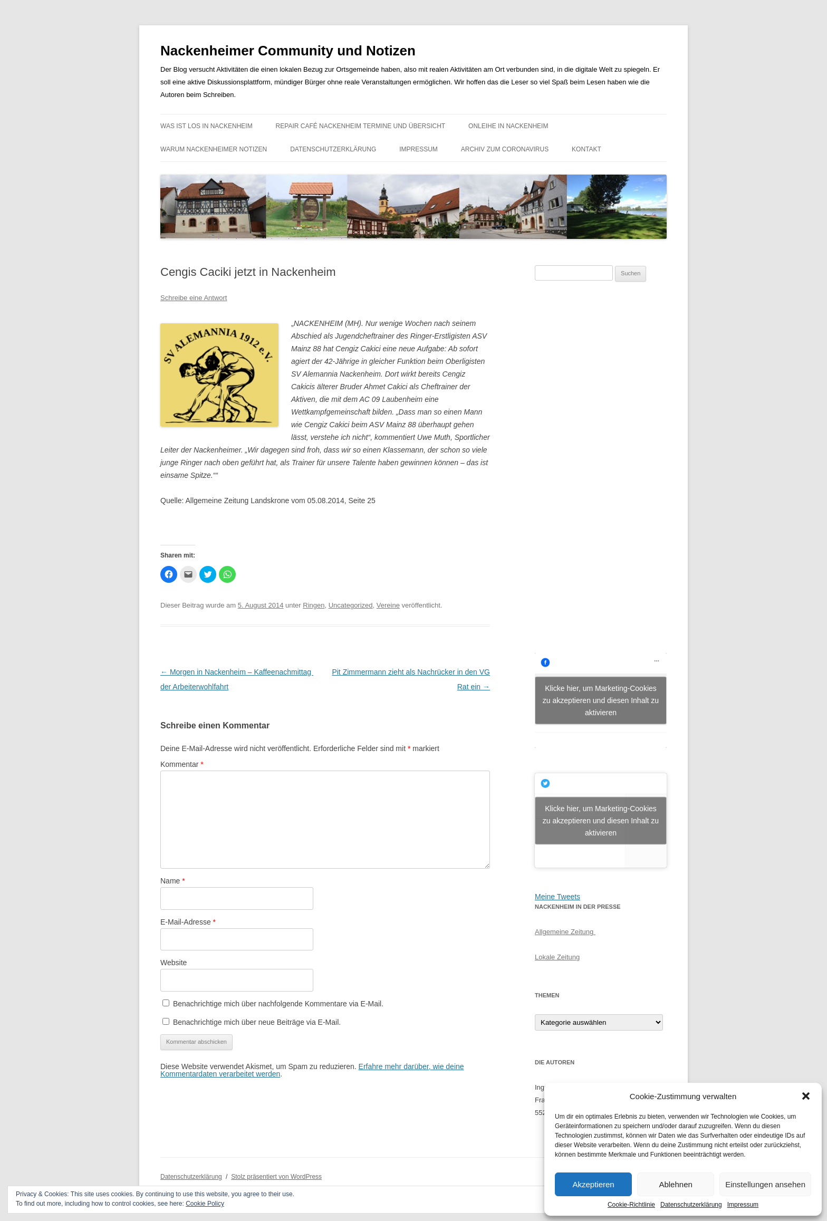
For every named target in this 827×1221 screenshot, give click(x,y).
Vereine (388, 605)
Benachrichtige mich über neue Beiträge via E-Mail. (257, 1022)
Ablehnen (675, 1184)
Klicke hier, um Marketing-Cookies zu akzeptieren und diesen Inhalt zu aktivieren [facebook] (601, 700)
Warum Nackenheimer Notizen (213, 149)
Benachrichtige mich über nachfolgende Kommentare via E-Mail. (278, 1003)
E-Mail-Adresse (188, 922)
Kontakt (586, 149)
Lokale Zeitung (557, 957)
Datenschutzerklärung (691, 1204)
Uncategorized (351, 605)
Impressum (742, 1204)
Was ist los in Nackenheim (206, 126)
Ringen (313, 605)
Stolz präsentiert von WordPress (276, 1176)
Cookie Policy (205, 1203)
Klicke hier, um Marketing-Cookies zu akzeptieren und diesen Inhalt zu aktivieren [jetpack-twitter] (601, 820)
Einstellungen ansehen (765, 1184)
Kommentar (182, 764)
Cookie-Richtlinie (631, 1204)
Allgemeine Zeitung (565, 932)
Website (173, 962)
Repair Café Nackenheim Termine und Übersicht (361, 126)
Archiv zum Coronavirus (505, 149)
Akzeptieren (593, 1184)
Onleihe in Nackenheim (508, 126)
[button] (806, 1096)
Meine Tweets (557, 896)
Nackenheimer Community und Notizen (288, 51)
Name (172, 881)
